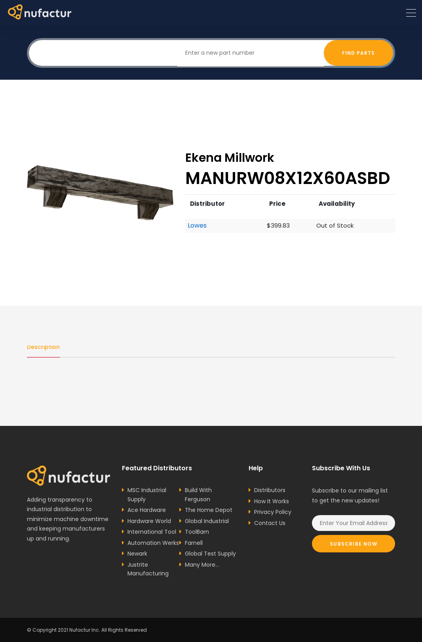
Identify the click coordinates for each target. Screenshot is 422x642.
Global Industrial (207, 521)
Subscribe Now (353, 543)
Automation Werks (153, 543)
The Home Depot (208, 510)
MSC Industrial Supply (146, 494)
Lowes (197, 225)
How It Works (271, 501)
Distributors (269, 490)
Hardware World (149, 521)
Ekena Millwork (229, 157)
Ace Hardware (146, 510)
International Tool (151, 532)
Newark (137, 554)
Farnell (194, 543)
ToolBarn (197, 532)
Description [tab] (43, 347)
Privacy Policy (272, 512)
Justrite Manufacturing (148, 569)
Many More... (202, 565)
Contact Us (269, 523)
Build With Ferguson (198, 494)
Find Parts (358, 53)
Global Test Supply (210, 554)
